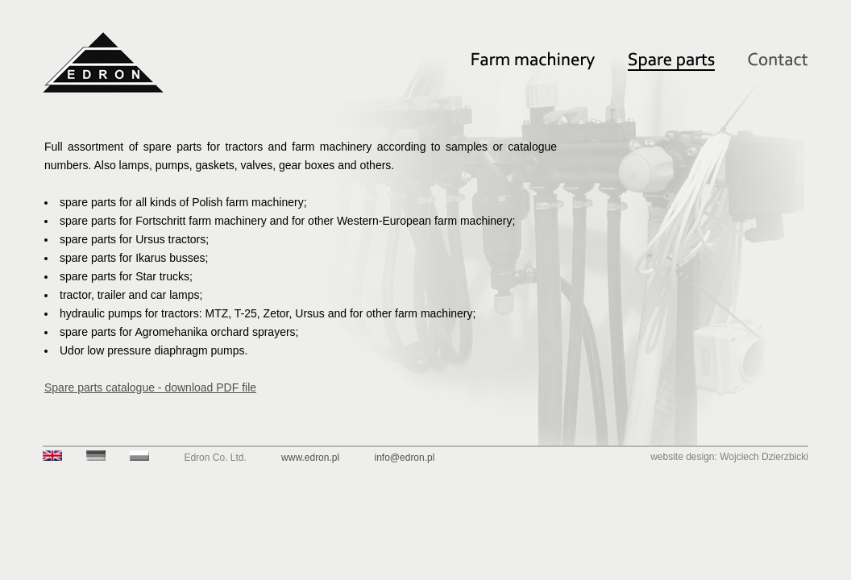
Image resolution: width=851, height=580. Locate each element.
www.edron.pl (310, 457)
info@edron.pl (405, 457)
